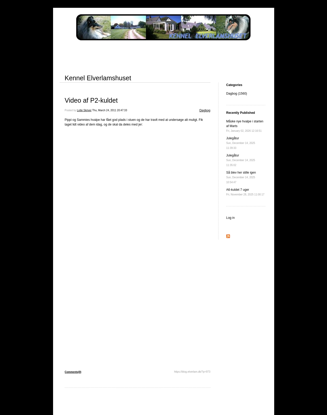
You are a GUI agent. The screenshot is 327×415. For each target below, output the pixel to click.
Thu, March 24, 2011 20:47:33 (109, 110)
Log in (230, 218)
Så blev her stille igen (241, 177)
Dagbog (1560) (236, 93)
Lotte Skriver (84, 110)
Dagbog (204, 110)
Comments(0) (73, 372)
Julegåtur (240, 142)
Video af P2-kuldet (91, 100)
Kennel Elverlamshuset (98, 78)
